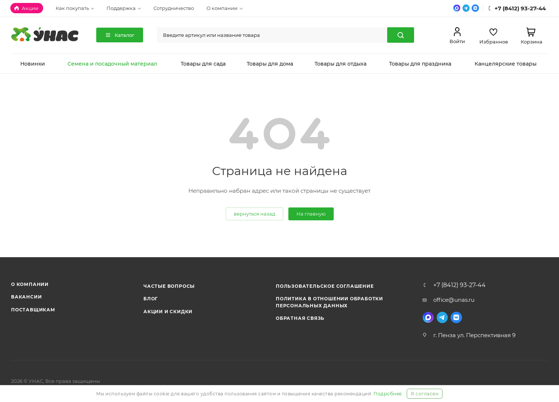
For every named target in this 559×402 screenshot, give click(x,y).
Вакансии (26, 297)
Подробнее (388, 393)
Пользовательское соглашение (325, 286)
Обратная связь (300, 318)
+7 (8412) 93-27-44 (459, 285)
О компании (30, 284)
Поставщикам (33, 309)
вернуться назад (254, 214)
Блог (150, 298)
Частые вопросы (169, 286)
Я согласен (424, 393)
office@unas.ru (454, 299)
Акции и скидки (167, 311)
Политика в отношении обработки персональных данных (329, 302)
